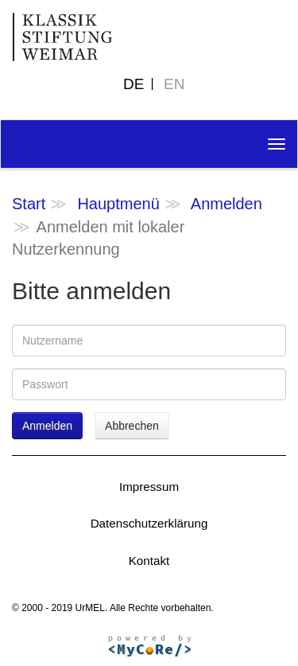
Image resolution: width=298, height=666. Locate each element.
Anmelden (226, 203)
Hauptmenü (118, 203)
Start (28, 203)
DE (133, 84)
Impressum (149, 486)
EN (174, 84)
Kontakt (149, 560)
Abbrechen (132, 425)
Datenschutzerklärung (149, 523)
